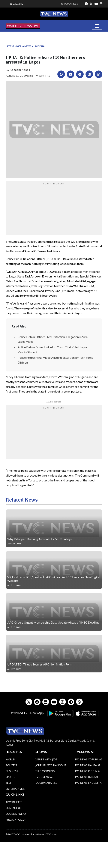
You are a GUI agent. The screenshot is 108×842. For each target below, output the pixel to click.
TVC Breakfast (45, 777)
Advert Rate (19, 4)
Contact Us (13, 808)
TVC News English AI (88, 782)
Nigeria (40, 46)
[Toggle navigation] (97, 26)
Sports (10, 777)
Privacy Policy (16, 819)
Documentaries (46, 782)
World (10, 759)
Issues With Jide (46, 759)
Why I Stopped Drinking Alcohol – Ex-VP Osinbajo (39, 539)
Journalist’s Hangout (50, 765)
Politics (11, 765)
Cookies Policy (16, 813)
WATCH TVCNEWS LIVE (23, 26)
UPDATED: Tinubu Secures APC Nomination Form (39, 664)
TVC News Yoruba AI (88, 759)
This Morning (45, 771)
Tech (9, 782)
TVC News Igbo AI (86, 777)
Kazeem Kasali (20, 69)
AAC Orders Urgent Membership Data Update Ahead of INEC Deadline (53, 622)
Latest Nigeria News (18, 46)
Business (12, 771)
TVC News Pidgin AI (88, 771)
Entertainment (16, 788)
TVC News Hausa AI (87, 765)
